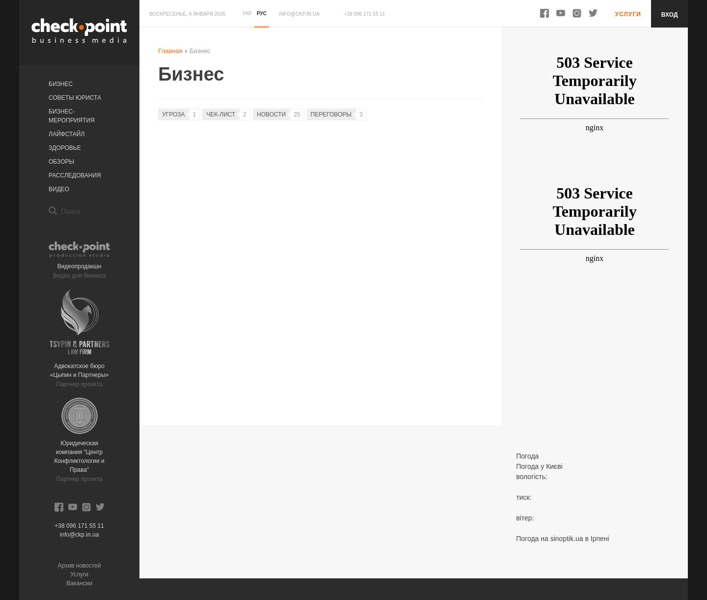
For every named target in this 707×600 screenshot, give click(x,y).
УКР (247, 13)
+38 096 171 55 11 (364, 14)
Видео (59, 189)
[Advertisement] (594, 370)
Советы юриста (75, 97)
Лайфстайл (66, 134)
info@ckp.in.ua (299, 14)
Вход (669, 14)
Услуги (79, 574)
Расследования (75, 175)
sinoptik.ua (566, 539)
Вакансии (79, 583)
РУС (262, 13)
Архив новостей (79, 565)
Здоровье (65, 147)
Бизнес (61, 84)
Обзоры (61, 161)
